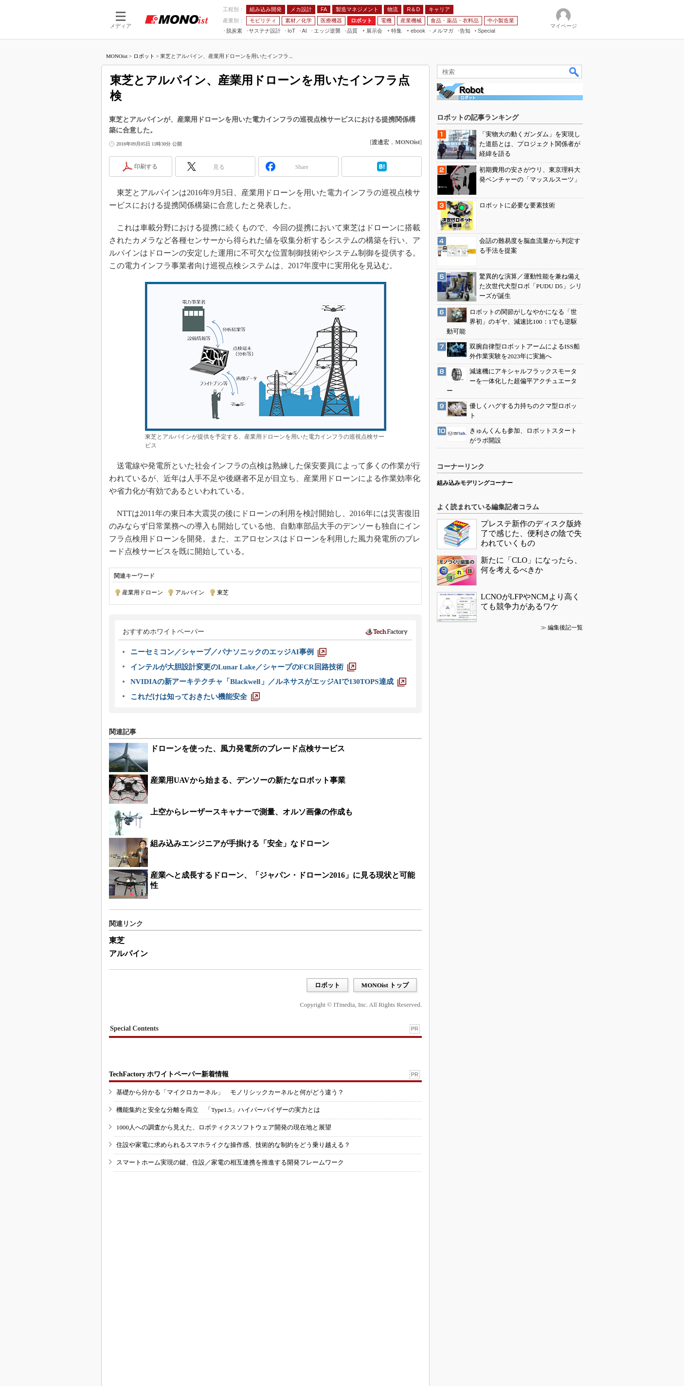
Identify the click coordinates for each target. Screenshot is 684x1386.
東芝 (223, 592)
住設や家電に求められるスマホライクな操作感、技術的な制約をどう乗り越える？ (233, 1144)
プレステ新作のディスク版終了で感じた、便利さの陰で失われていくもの (531, 533)
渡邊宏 (380, 142)
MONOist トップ (385, 985)
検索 (574, 71)
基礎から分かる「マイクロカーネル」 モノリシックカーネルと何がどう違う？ (230, 1092)
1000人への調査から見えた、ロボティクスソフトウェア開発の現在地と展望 (223, 1127)
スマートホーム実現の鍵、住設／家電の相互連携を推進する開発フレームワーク (230, 1162)
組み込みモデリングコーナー (475, 483)
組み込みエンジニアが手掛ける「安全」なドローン (239, 843)
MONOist (116, 56)
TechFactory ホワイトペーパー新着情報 (169, 1074)
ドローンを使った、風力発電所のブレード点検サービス (247, 748)
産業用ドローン (142, 592)
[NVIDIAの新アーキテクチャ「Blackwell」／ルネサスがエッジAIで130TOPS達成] (268, 681)
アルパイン (189, 592)
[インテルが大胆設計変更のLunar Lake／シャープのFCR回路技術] (243, 667)
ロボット (144, 56)
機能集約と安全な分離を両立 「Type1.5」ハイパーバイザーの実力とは (218, 1109)
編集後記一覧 (565, 627)
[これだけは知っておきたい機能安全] (195, 697)
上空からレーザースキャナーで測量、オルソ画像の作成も (251, 812)
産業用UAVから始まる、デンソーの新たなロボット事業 (247, 780)
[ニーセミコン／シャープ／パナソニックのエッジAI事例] (228, 652)
